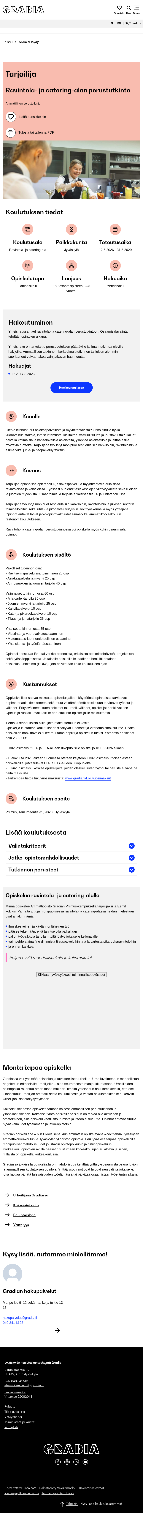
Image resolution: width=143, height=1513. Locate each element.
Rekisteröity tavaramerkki (57, 1488)
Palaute (9, 1406)
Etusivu (7, 42)
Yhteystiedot (13, 1417)
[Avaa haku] (129, 10)
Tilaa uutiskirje (14, 1411)
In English (11, 1427)
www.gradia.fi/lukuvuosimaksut (88, 778)
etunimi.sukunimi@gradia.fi (24, 1385)
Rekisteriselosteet (91, 1488)
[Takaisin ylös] (71, 1504)
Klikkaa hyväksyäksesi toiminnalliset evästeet (71, 975)
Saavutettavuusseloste (20, 1488)
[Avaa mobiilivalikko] (136, 10)
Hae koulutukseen (71, 387)
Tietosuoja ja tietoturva (58, 1493)
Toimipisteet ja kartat (19, 1422)
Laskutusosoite (15, 1392)
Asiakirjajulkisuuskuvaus (21, 1493)
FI (112, 23)
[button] (23, 10)
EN (119, 23)
